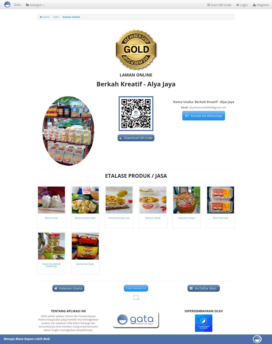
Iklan (56, 17)
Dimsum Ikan (51, 217)
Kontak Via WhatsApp (203, 116)
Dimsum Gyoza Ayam (85, 217)
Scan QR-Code (219, 5)
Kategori (35, 5)
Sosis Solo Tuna (220, 217)
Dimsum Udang (152, 217)
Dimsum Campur (186, 217)
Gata (17, 4)
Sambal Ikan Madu (85, 264)
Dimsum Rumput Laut (119, 217)
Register (261, 5)
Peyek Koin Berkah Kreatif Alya (51, 265)
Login (242, 5)
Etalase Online (71, 17)
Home (44, 17)
